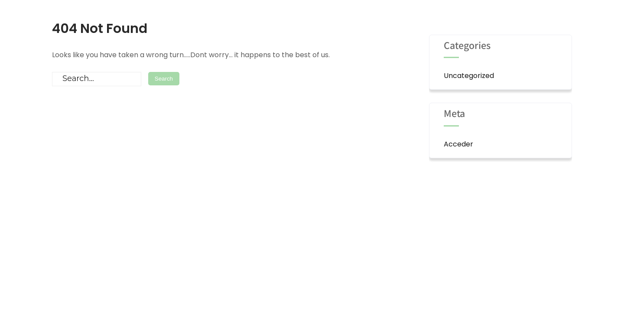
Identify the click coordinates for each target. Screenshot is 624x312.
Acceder (458, 144)
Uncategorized (469, 76)
